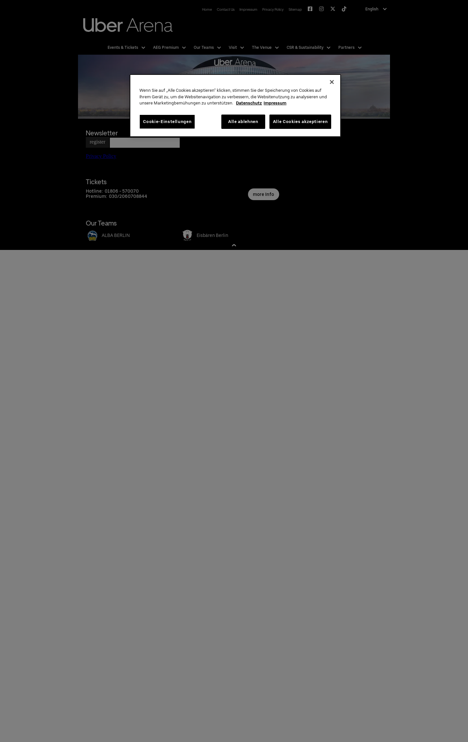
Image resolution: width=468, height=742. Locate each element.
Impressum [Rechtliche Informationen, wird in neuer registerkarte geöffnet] (275, 103)
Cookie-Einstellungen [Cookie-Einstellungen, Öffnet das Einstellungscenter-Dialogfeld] (167, 121)
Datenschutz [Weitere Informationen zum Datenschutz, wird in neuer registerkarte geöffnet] (249, 103)
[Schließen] (332, 82)
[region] (235, 105)
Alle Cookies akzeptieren (300, 121)
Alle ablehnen (243, 121)
